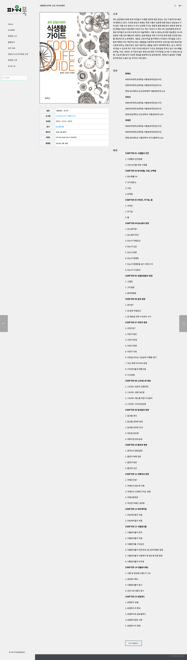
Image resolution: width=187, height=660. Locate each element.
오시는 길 (11, 66)
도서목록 (11, 30)
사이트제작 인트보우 (176, 656)
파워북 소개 (12, 60)
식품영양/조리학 (45, 5)
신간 (53, 5)
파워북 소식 (12, 36)
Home (10, 24)
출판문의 (11, 42)
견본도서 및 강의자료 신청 (18, 54)
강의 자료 (11, 48)
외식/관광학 (60, 5)
